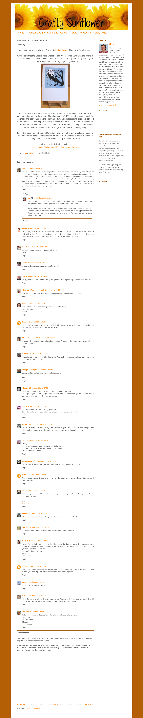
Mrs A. (24, 596)
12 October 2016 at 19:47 (37, 276)
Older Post (89, 704)
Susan (24, 514)
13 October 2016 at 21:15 (38, 475)
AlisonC (25, 388)
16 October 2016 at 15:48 (37, 596)
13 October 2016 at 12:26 (37, 406)
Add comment (23, 633)
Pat (23, 169)
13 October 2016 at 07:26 (46, 370)
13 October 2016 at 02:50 (45, 338)
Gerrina (25, 354)
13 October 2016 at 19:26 (46, 461)
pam (24, 304)
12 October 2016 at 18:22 (34, 263)
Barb (24, 322)
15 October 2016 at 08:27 (37, 566)
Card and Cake (61, 50)
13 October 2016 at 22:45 (35, 491)
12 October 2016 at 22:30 (36, 322)
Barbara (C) (26, 527)
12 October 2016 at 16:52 (37, 228)
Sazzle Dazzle (27, 424)
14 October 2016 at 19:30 (41, 527)
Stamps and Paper (29, 370)
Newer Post (21, 704)
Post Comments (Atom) (35, 708)
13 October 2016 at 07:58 (38, 388)
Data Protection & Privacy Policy (89, 32)
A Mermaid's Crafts (29, 503)
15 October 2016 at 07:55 (38, 541)
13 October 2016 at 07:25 (38, 354)
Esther (24, 228)
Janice (24, 406)
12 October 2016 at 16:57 (43, 198)
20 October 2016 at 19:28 (38, 612)
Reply (24, 189)
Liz (29, 198)
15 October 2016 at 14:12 (35, 582)
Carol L (25, 475)
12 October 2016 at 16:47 (34, 169)
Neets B (25, 541)
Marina (24, 566)
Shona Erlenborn (29, 338)
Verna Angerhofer (29, 461)
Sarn (24, 582)
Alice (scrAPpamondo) (31, 290)
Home (21, 32)
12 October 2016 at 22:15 (35, 304)
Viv (23, 263)
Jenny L (25, 440)
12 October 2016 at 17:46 (40, 247)
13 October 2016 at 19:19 (38, 440)
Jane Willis (26, 247)
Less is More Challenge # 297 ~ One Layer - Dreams (55, 147)
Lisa (23, 491)
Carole (24, 276)
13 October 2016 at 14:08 (43, 424)
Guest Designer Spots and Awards (48, 32)
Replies (27, 194)
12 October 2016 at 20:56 (50, 290)
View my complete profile (108, 105)
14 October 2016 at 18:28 (37, 514)
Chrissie (25, 612)
